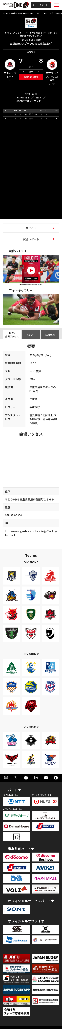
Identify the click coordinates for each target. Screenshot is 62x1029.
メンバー (31, 334)
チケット (40, 5)
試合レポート (31, 239)
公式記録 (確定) (31, 76)
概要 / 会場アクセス (12, 334)
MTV (38, 97)
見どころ (31, 228)
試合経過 (50, 334)
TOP (5, 13)
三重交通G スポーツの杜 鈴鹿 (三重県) (31, 43)
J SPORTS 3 (23, 97)
